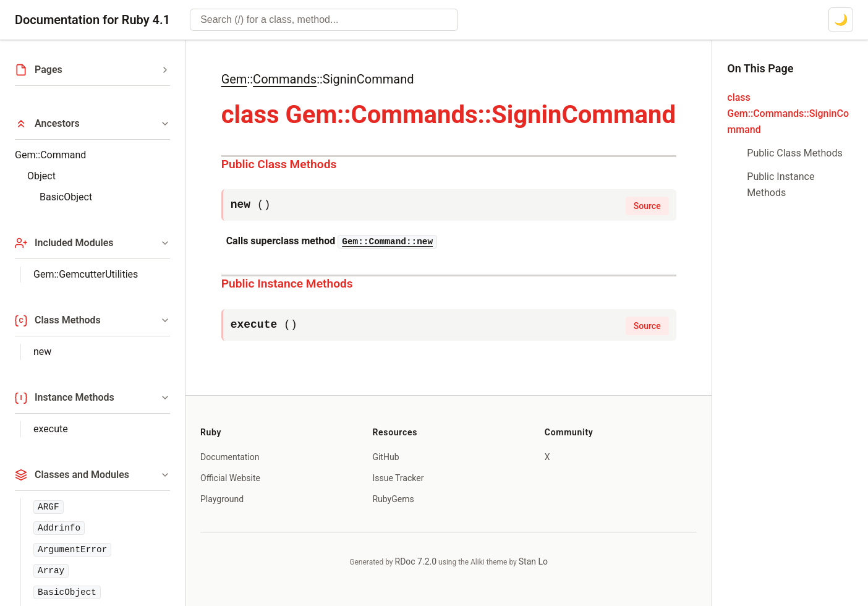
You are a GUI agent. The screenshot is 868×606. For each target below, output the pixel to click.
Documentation (230, 457)
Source (647, 206)
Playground (222, 499)
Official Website (230, 478)
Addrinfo (59, 528)
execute (50, 429)
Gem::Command (50, 155)
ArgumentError (72, 550)
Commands (285, 79)
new (42, 351)
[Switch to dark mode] (840, 19)
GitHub (385, 457)
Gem (234, 79)
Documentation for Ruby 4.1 (92, 19)
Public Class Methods (279, 164)
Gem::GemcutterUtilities (85, 274)
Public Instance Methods (287, 283)
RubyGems (393, 499)
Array (51, 571)
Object (41, 176)
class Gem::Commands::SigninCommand (788, 113)
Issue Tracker (397, 478)
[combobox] (324, 20)
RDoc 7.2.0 (416, 561)
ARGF (48, 507)
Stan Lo (533, 561)
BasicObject (66, 197)
